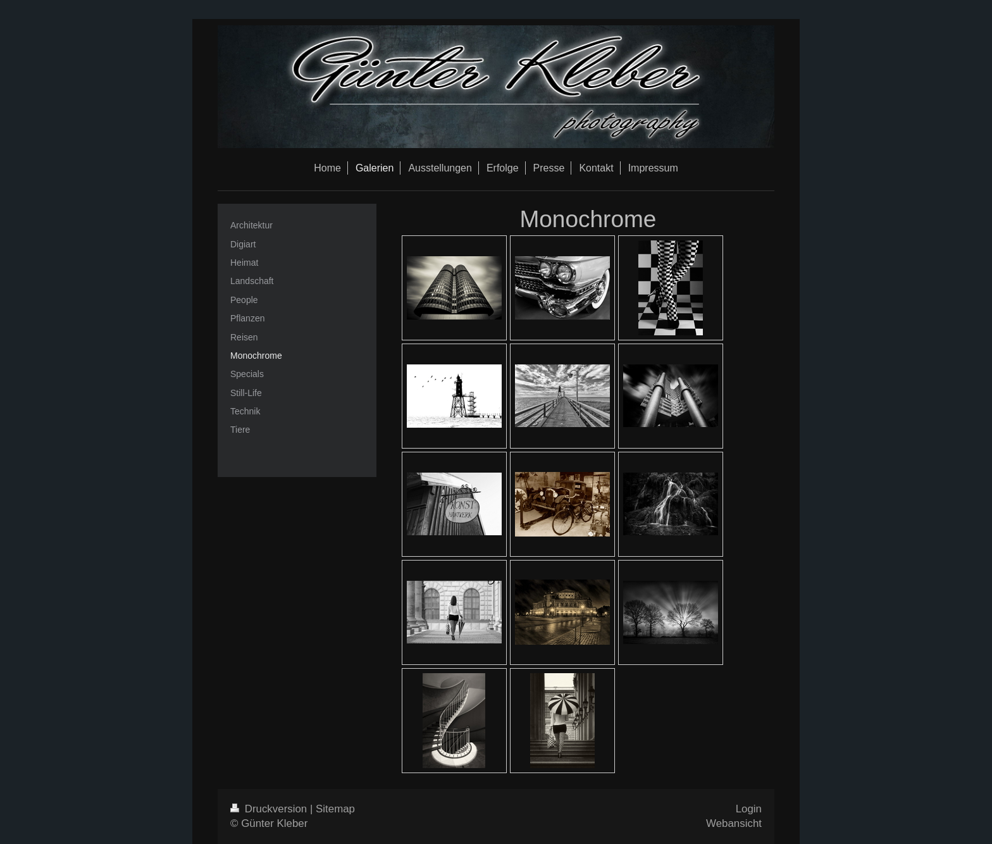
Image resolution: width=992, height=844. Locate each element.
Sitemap (335, 809)
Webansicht (734, 823)
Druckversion (270, 809)
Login (749, 809)
